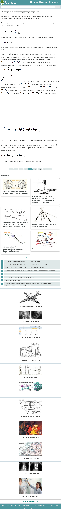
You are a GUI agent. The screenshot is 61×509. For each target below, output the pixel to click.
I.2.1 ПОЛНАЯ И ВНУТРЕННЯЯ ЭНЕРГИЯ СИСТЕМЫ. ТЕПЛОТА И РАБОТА (26, 264)
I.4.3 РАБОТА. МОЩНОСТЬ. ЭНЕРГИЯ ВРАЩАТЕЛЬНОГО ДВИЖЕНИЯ (25, 274)
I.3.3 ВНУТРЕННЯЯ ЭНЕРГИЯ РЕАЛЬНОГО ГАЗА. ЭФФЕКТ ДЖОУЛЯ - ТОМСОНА (28, 267)
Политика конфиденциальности (30, 506)
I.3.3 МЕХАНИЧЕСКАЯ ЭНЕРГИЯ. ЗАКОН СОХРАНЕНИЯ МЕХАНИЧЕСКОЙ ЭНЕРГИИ (30, 271)
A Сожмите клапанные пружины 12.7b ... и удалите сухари (22, 261)
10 (25, 169)
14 (44, 169)
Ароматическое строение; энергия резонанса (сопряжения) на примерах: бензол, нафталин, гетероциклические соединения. (29, 284)
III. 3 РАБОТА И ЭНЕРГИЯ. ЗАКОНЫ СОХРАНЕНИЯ (19, 277)
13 (40, 169)
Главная (35, 2)
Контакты (54, 2)
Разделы (44, 2)
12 (35, 169)
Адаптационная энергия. (12, 280)
